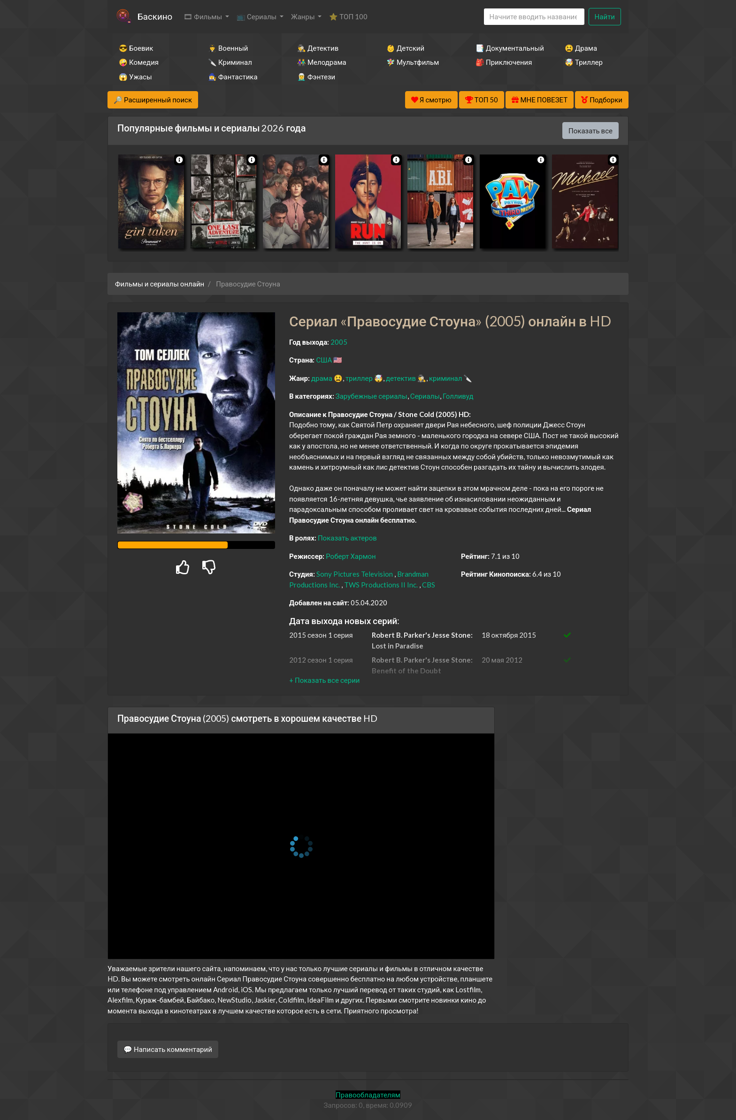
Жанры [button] (303, 16)
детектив (401, 378)
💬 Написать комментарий (167, 1049)
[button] (324, 680)
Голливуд (458, 396)
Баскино (155, 16)
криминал (445, 378)
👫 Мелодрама (321, 62)
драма (321, 378)
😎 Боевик (136, 48)
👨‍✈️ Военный (228, 48)
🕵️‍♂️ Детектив (317, 48)
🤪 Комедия (139, 62)
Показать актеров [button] (347, 537)
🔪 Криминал (230, 62)
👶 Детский (405, 48)
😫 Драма (581, 48)
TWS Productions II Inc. (381, 584)
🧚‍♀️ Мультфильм (412, 62)
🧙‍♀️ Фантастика (233, 76)
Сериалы (425, 396)
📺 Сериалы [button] (257, 16)
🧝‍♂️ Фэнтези (316, 76)
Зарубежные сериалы (371, 396)
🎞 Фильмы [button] (203, 16)
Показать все (590, 130)
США (324, 359)
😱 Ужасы (135, 76)
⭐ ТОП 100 (348, 16)
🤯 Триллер (584, 62)
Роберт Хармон (351, 556)
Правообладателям (368, 1094)
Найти (605, 16)
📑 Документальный (507, 48)
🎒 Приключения (503, 62)
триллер (359, 378)
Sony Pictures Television (354, 574)
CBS (428, 584)
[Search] (534, 16)
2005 (338, 342)
